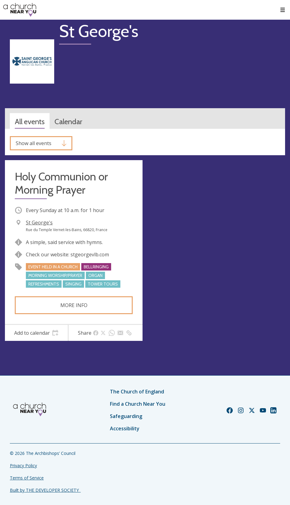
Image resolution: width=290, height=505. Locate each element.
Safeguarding (126, 416)
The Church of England (137, 391)
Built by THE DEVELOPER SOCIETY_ (45, 490)
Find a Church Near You (137, 403)
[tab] (36, 333)
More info (73, 305)
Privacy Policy (23, 465)
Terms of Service (27, 478)
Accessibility (124, 428)
